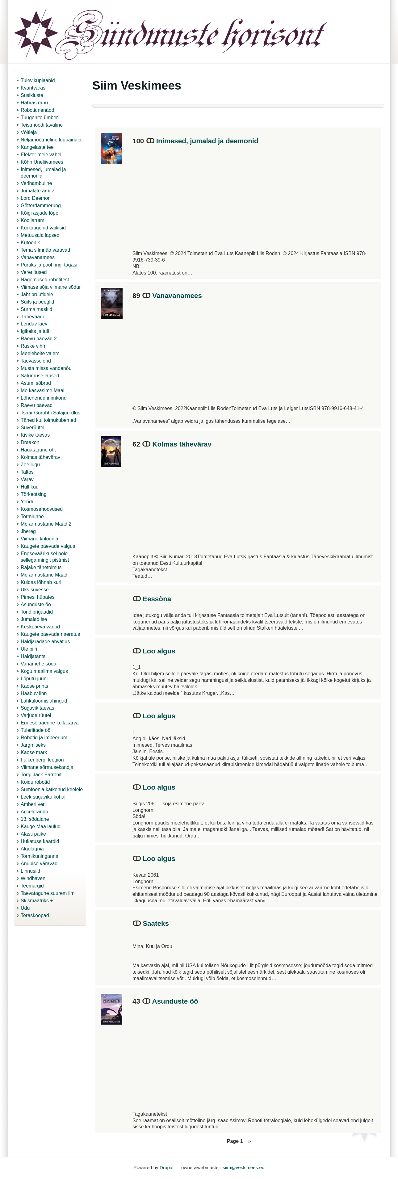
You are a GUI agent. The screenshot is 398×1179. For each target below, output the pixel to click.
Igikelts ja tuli (35, 331)
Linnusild (30, 871)
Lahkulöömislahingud (44, 700)
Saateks (156, 923)
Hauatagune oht (38, 449)
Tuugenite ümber (39, 117)
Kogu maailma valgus (44, 671)
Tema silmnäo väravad (45, 250)
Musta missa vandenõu (46, 368)
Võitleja (29, 132)
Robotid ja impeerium (44, 737)
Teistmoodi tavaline (42, 125)
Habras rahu (34, 102)
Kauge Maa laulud (41, 826)
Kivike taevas (35, 435)
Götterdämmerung (41, 205)
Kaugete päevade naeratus (50, 634)
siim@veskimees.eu (243, 1167)
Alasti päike (33, 834)
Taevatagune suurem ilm (47, 893)
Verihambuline (36, 183)
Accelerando (34, 811)
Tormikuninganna (39, 856)
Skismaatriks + (37, 900)
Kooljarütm (32, 220)
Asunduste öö (36, 604)
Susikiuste (32, 95)
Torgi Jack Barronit (41, 774)
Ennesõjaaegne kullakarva (50, 722)
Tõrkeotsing (34, 494)
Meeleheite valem (40, 353)
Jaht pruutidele (37, 294)
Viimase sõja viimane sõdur (51, 287)
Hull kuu (30, 486)
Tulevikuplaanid (38, 80)
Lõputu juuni (34, 678)
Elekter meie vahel (41, 154)
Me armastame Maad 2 (46, 524)
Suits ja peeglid (37, 301)
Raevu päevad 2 (39, 338)
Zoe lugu (30, 464)
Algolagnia (32, 848)
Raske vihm (34, 346)
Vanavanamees (38, 257)
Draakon (30, 442)
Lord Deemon (36, 198)
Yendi (27, 501)
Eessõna (157, 599)
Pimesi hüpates (37, 597)
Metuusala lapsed (40, 235)
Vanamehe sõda (38, 663)
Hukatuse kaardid (40, 841)
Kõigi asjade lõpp (39, 213)
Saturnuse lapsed (40, 375)
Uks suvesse (35, 589)
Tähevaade (33, 316)
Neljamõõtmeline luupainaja (51, 139)
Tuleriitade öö (35, 730)
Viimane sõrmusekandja (47, 767)
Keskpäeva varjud (40, 626)
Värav (27, 479)
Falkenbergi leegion (42, 759)
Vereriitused (34, 272)
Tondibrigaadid (37, 612)
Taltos (27, 472)
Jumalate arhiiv (37, 190)
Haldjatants (33, 656)
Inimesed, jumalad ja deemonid (207, 141)
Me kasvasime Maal (42, 390)
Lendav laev (34, 323)
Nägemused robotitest (45, 279)
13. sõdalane (35, 819)
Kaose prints (34, 686)
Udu (25, 908)
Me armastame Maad (44, 574)
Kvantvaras (33, 87)
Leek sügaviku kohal (43, 796)
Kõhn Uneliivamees (42, 162)
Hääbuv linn (34, 693)
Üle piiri (29, 649)
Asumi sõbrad (36, 383)
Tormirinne (32, 516)
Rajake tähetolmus (41, 567)
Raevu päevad (36, 405)
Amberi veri (33, 804)
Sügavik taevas (37, 708)
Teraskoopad (35, 915)
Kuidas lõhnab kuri (41, 582)
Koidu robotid (35, 782)
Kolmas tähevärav (40, 457)
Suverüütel (32, 427)
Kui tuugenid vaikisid (43, 227)
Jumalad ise (34, 619)
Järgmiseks (33, 745)
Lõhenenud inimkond (44, 398)
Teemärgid (32, 885)
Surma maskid (36, 309)
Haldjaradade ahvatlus (45, 641)
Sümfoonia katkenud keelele (52, 789)
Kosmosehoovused (42, 509)
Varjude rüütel (36, 715)
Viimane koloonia (39, 538)
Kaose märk (34, 752)
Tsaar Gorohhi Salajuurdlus (50, 412)
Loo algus (159, 651)
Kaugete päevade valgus (48, 546)
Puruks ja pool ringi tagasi (49, 264)
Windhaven (33, 878)
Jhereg (28, 531)
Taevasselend (36, 360)
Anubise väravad (39, 863)
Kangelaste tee (37, 147)
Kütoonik (30, 242)
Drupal (167, 1167)
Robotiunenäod (37, 110)
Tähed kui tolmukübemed (48, 420)
